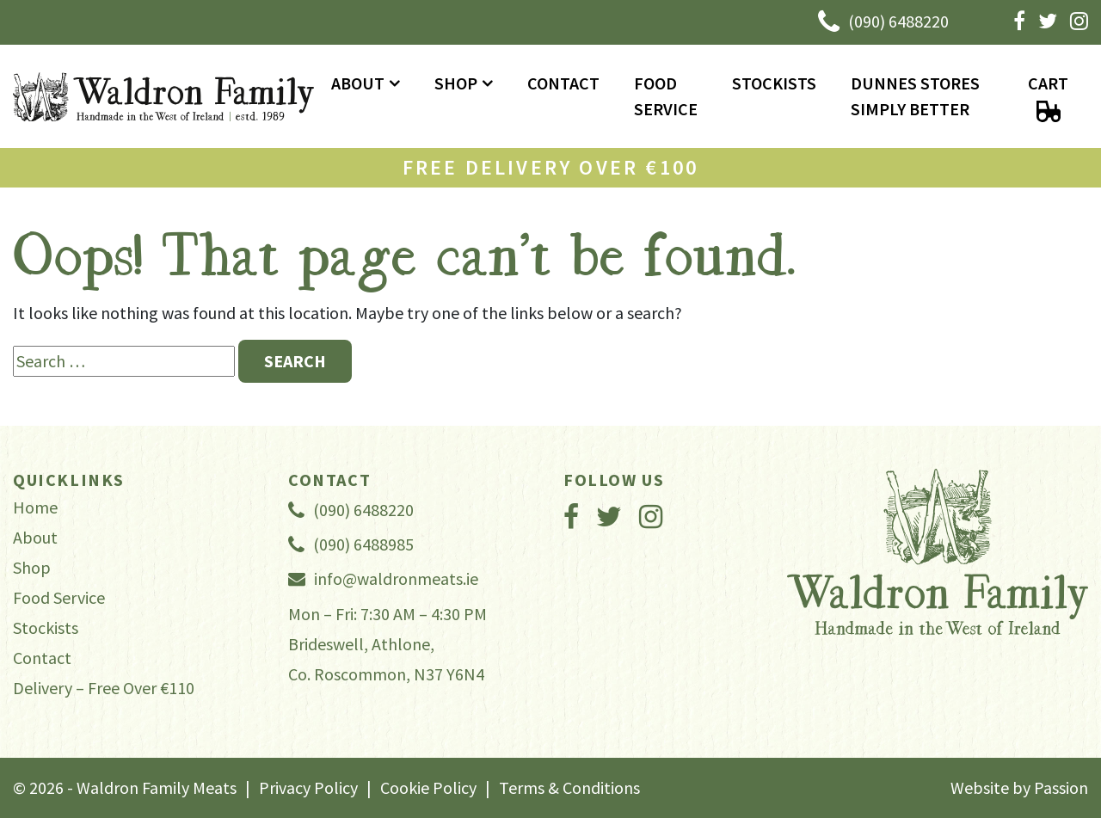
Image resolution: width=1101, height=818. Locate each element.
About (357, 83)
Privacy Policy (308, 787)
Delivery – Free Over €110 (103, 687)
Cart (1048, 97)
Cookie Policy (428, 787)
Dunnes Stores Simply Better (915, 96)
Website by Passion (1019, 787)
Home (35, 507)
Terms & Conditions (569, 787)
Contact (563, 83)
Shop (455, 83)
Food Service (666, 96)
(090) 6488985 (351, 544)
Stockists (774, 83)
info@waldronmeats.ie (383, 578)
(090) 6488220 (883, 22)
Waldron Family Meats (163, 96)
